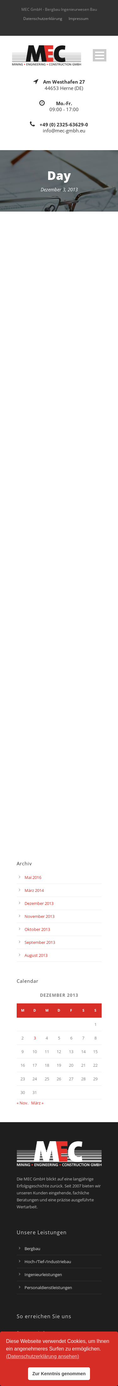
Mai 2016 (33, 877)
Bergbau (32, 1248)
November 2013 (39, 916)
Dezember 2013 (39, 903)
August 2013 (36, 955)
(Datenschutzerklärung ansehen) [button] (42, 1356)
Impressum (78, 18)
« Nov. (22, 1103)
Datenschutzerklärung (42, 18)
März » (37, 1103)
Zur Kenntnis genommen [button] (59, 1373)
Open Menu (99, 55)
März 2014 (34, 890)
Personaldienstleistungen (48, 1287)
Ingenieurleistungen (43, 1274)
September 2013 (40, 942)
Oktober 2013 (37, 929)
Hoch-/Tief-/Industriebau (48, 1261)
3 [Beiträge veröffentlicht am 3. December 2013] (35, 1038)
